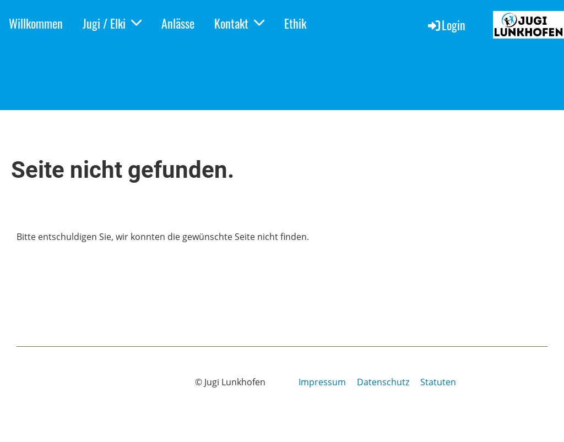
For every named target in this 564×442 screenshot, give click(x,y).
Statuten (438, 382)
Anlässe (177, 23)
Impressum (322, 382)
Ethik (295, 23)
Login (445, 25)
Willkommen (36, 23)
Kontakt (239, 23)
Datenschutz (383, 382)
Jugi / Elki (112, 23)
